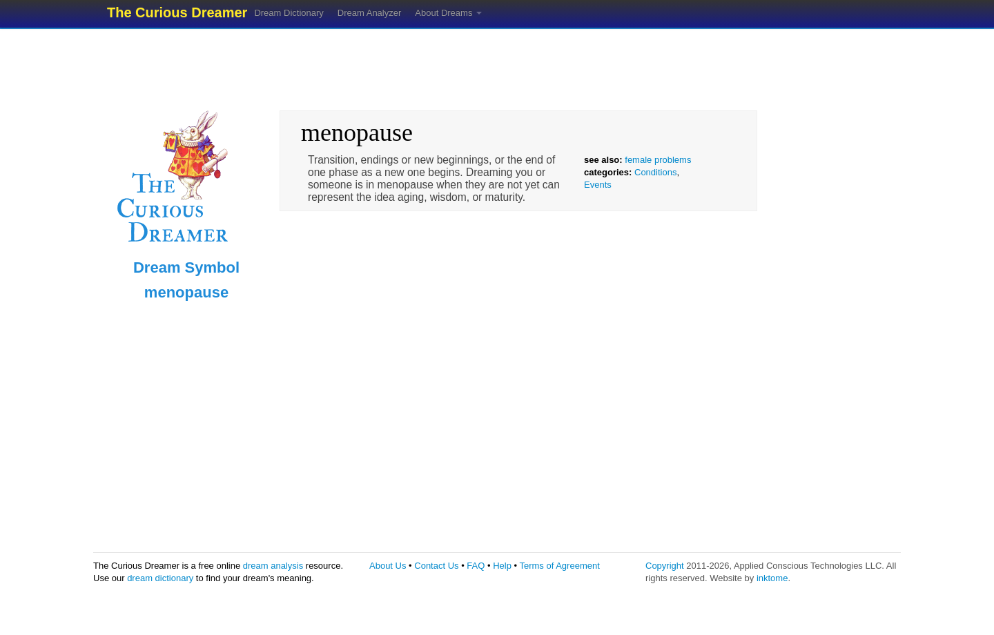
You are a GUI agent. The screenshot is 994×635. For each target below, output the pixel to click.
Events (598, 184)
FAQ (476, 565)
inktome (772, 578)
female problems (658, 160)
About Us (387, 565)
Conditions (655, 172)
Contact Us (436, 565)
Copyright (664, 565)
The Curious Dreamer (177, 12)
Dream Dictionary (288, 13)
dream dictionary (160, 578)
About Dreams (448, 13)
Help (502, 565)
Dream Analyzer (369, 13)
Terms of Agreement (559, 565)
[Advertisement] (497, 66)
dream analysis (273, 565)
